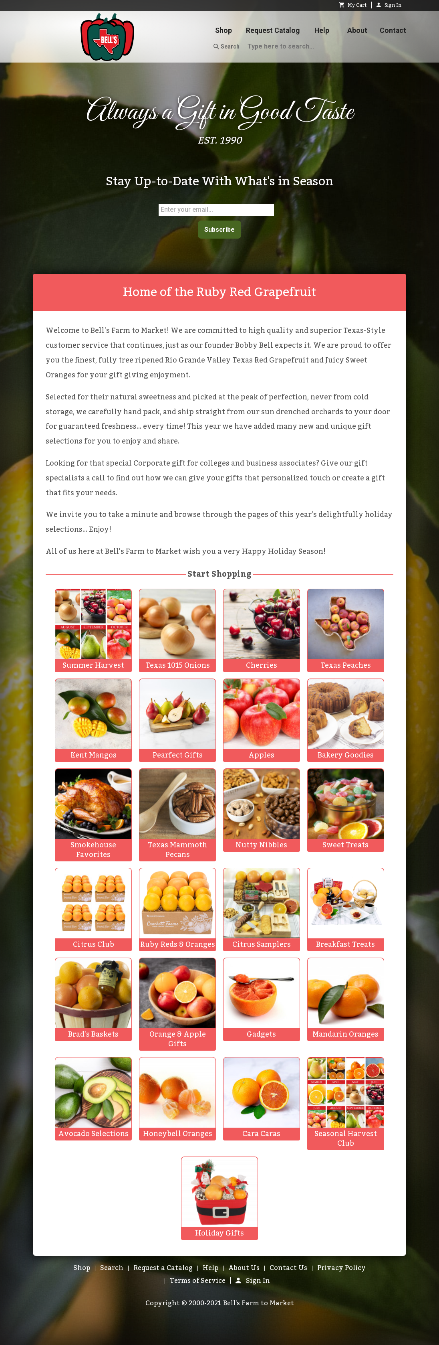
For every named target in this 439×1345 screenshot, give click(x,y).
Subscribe (219, 228)
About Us (244, 1266)
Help (321, 30)
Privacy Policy (341, 1266)
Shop (223, 30)
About (357, 30)
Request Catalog (273, 30)
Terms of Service (198, 1279)
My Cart (353, 5)
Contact (393, 30)
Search (226, 47)
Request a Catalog (163, 1266)
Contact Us (288, 1266)
